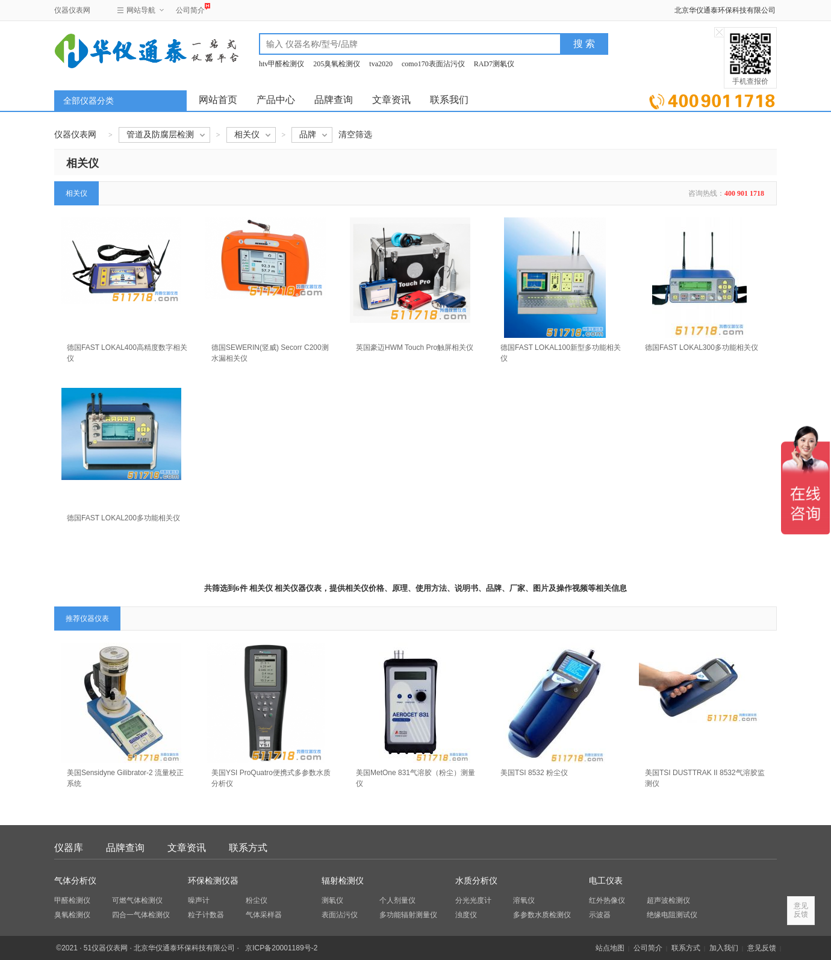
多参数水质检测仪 (542, 915)
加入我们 (723, 948)
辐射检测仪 (343, 880)
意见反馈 (761, 948)
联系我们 (449, 100)
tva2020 (381, 64)
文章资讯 (391, 100)
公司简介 (190, 8)
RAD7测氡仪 (494, 64)
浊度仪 (466, 915)
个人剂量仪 (397, 900)
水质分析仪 (476, 880)
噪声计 (199, 900)
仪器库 (68, 848)
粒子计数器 (206, 915)
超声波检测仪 (668, 900)
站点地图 (610, 948)
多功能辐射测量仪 (408, 915)
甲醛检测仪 (72, 900)
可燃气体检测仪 (137, 900)
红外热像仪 (607, 900)
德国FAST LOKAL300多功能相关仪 (701, 347)
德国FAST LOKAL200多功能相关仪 (123, 518)
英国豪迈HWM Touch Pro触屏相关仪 (414, 347)
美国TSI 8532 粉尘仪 (534, 772)
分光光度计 (473, 900)
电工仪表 (606, 880)
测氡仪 (332, 900)
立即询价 (712, 99)
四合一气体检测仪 (141, 915)
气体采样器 (264, 915)
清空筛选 (355, 134)
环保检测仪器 (213, 880)
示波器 (600, 915)
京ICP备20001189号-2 (281, 948)
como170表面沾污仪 (433, 64)
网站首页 (218, 100)
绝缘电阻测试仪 (672, 915)
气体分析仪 (75, 880)
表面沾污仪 (340, 915)
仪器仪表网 (72, 10)
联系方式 (248, 848)
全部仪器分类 (88, 100)
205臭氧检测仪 (336, 64)
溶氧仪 (524, 900)
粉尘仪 (256, 900)
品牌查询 (333, 100)
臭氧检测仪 (72, 915)
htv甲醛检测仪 (281, 64)
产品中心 (276, 100)
